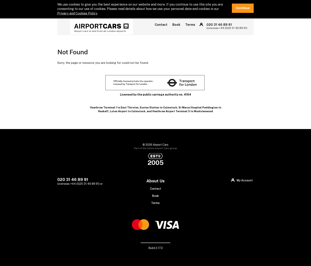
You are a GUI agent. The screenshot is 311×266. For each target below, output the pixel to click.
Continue (243, 8)
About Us (155, 180)
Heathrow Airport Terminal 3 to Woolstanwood (182, 111)
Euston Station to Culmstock (158, 107)
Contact (161, 25)
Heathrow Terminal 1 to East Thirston (114, 107)
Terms (190, 25)
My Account (201, 24)
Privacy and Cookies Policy (77, 13)
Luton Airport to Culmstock (127, 111)
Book (176, 25)
